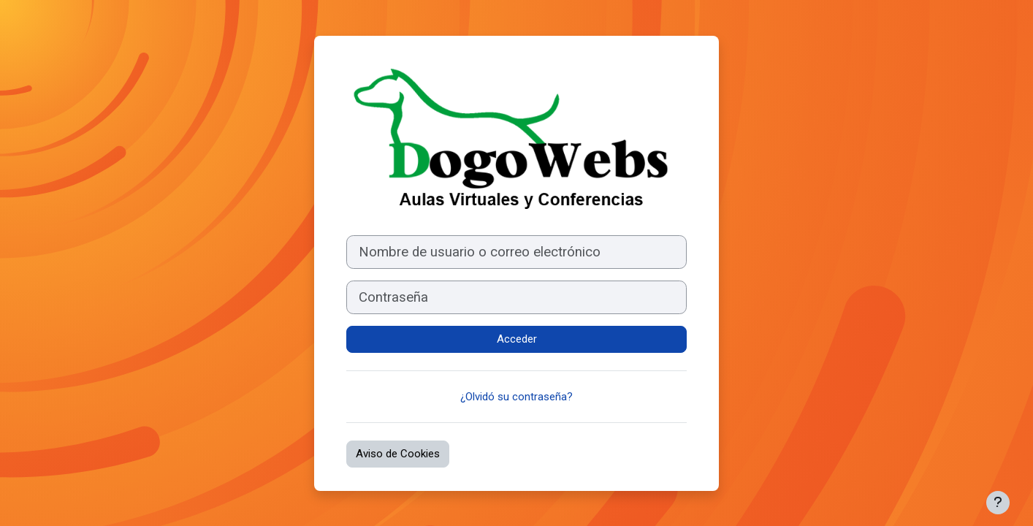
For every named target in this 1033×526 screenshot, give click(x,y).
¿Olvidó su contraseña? (516, 396)
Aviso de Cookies (398, 453)
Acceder (517, 339)
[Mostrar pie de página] (998, 502)
